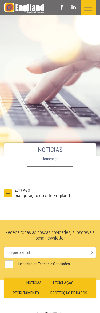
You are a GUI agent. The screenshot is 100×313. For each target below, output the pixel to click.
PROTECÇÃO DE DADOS (68, 293)
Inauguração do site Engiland (42, 195)
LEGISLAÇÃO (63, 282)
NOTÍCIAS (34, 282)
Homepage (50, 158)
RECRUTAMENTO (26, 293)
